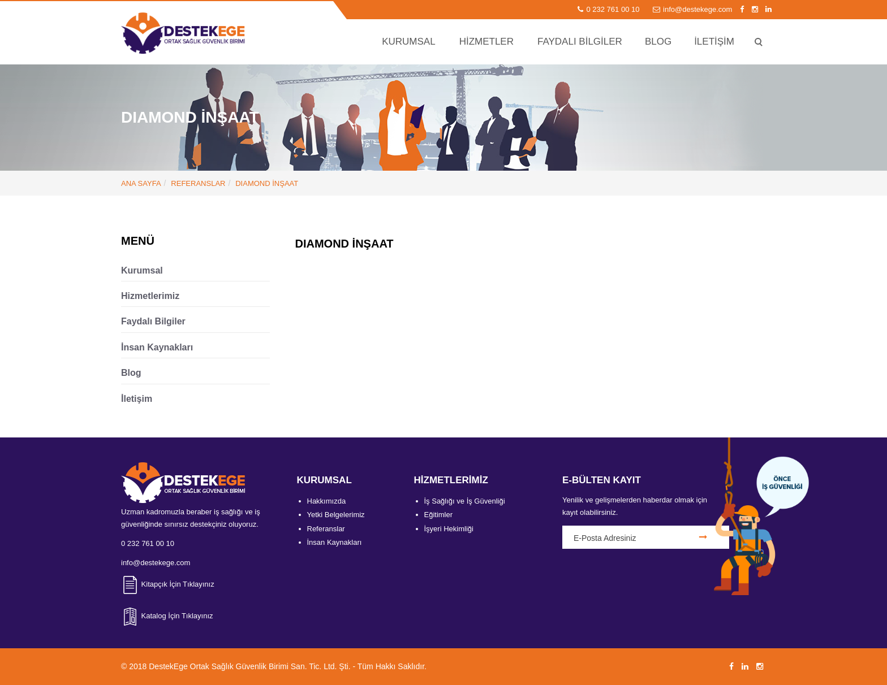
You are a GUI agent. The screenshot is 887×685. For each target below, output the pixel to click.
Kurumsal (142, 270)
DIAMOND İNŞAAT (266, 183)
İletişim (136, 399)
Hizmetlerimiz (150, 296)
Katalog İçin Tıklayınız (167, 616)
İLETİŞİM (714, 41)
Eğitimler (438, 514)
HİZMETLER (486, 41)
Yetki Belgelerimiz (336, 514)
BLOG (658, 41)
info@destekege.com (693, 9)
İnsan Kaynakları (157, 347)
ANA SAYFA (141, 183)
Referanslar (198, 183)
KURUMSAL (408, 41)
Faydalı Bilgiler (153, 321)
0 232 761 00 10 (609, 9)
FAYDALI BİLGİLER (579, 41)
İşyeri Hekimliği (448, 528)
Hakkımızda (326, 501)
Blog (131, 373)
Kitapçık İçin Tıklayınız (167, 584)
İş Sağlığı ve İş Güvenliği (464, 501)
